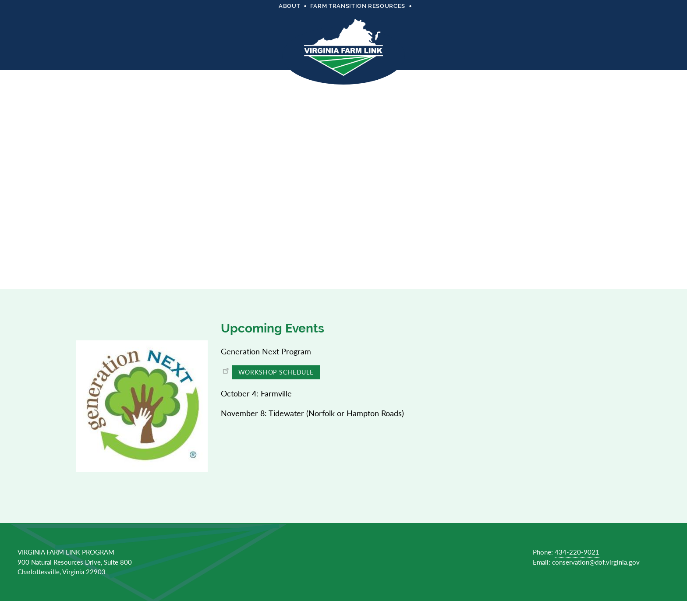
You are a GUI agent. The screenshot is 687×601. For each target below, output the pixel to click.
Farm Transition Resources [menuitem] (357, 6)
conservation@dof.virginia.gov (596, 561)
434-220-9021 (577, 551)
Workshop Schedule (276, 372)
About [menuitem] (289, 6)
